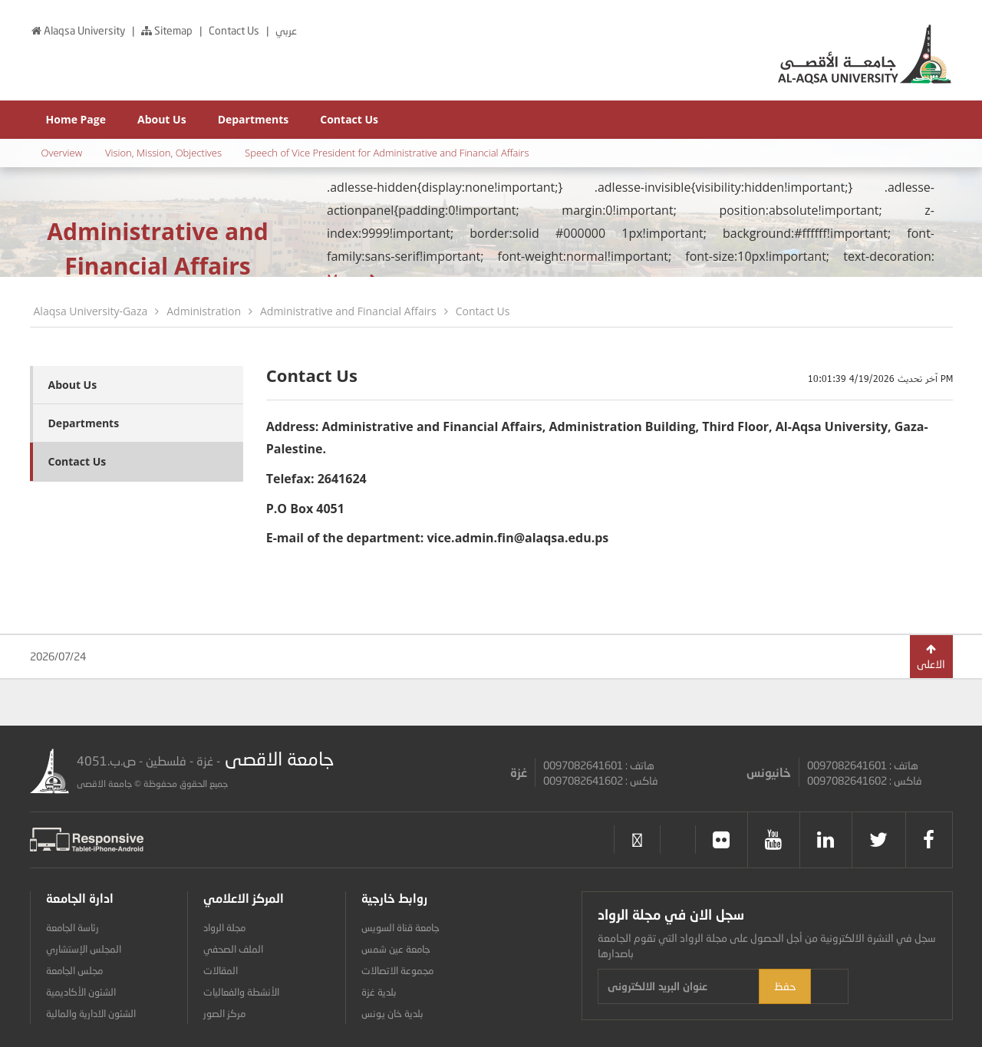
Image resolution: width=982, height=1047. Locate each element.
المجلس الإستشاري (83, 949)
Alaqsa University (78, 30)
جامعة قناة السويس (400, 927)
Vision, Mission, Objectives (163, 153)
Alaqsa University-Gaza (91, 311)
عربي (286, 30)
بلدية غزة (379, 992)
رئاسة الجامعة (72, 927)
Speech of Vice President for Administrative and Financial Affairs (387, 153)
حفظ (880, 986)
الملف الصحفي (233, 949)
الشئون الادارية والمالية (91, 1013)
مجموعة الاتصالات (397, 970)
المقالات (220, 970)
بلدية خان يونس (392, 1013)
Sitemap (167, 30)
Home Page (76, 119)
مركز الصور (224, 1013)
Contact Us (235, 30)
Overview (62, 153)
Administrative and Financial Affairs (348, 311)
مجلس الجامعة (74, 970)
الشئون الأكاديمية (81, 992)
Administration (203, 311)
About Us (161, 119)
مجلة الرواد (224, 927)
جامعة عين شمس (395, 949)
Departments (253, 119)
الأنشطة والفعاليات (241, 992)
